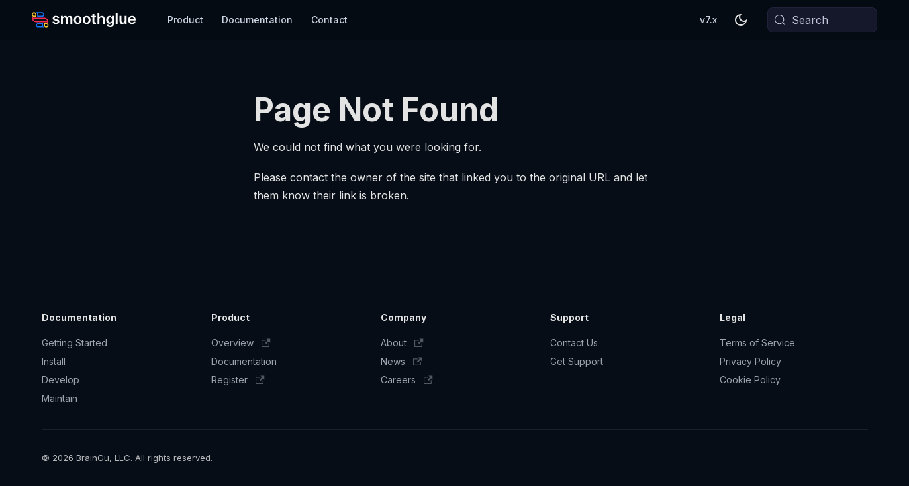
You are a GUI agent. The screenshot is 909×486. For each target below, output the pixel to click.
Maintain (59, 398)
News (401, 361)
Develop (60, 379)
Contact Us (574, 342)
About (402, 342)
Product (185, 19)
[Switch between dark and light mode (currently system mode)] (740, 19)
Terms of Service (757, 342)
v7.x (708, 19)
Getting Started (74, 342)
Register (238, 379)
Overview (241, 342)
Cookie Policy (750, 379)
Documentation (257, 19)
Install (54, 361)
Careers (407, 379)
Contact (329, 19)
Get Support (576, 361)
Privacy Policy (750, 361)
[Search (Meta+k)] (822, 19)
